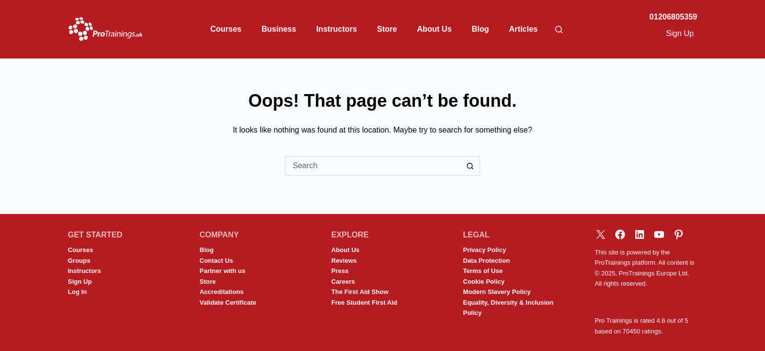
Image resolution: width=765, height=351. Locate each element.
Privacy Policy (484, 250)
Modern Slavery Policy (497, 291)
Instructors (336, 29)
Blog (480, 29)
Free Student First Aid (364, 302)
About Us (434, 29)
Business (279, 29)
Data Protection (486, 260)
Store (387, 29)
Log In (77, 291)
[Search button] (470, 166)
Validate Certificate (228, 302)
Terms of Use (483, 270)
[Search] (559, 29)
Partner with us (222, 270)
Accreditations (221, 291)
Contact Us (216, 260)
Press (339, 270)
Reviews (344, 260)
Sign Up (680, 33)
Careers (343, 281)
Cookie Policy (483, 281)
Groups (79, 260)
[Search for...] (373, 166)
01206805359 (673, 17)
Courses (226, 29)
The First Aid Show (359, 291)
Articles (523, 29)
